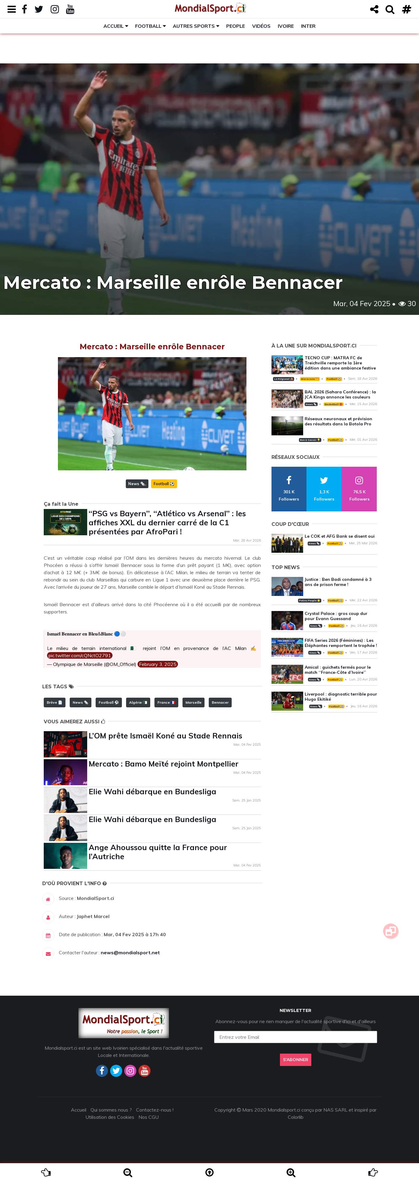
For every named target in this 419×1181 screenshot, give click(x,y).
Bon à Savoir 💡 (310, 439)
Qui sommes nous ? (111, 1110)
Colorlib (295, 1117)
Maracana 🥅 (310, 378)
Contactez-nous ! (154, 1110)
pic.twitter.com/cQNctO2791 (80, 655)
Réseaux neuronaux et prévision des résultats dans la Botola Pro (338, 421)
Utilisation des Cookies (109, 1117)
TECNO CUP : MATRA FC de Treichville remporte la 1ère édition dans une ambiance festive (340, 363)
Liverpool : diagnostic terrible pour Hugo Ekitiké (341, 696)
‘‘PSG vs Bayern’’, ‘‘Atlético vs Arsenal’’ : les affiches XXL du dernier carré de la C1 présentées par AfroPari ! (167, 522)
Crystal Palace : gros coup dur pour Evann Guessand (336, 616)
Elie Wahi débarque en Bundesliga (152, 791)
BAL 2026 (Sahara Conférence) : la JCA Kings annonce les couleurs (340, 394)
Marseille (194, 702)
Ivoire (286, 26)
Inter (308, 26)
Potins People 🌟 (309, 600)
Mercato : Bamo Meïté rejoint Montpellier (164, 763)
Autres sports (194, 26)
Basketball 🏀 (333, 404)
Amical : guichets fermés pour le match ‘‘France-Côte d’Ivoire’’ (338, 669)
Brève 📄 (54, 702)
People (235, 26)
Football (148, 26)
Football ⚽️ (164, 483)
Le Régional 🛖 (283, 378)
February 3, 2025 (157, 664)
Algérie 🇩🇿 (138, 702)
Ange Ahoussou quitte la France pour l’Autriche (158, 852)
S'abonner (295, 1059)
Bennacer (220, 702)
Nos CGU (148, 1117)
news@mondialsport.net (130, 952)
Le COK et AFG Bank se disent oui (340, 536)
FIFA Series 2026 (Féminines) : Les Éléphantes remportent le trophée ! (341, 643)
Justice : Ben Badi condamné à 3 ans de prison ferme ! (338, 582)
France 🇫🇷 (166, 702)
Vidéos (261, 26)
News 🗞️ (136, 483)
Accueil (113, 26)
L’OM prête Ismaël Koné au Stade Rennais (165, 735)
